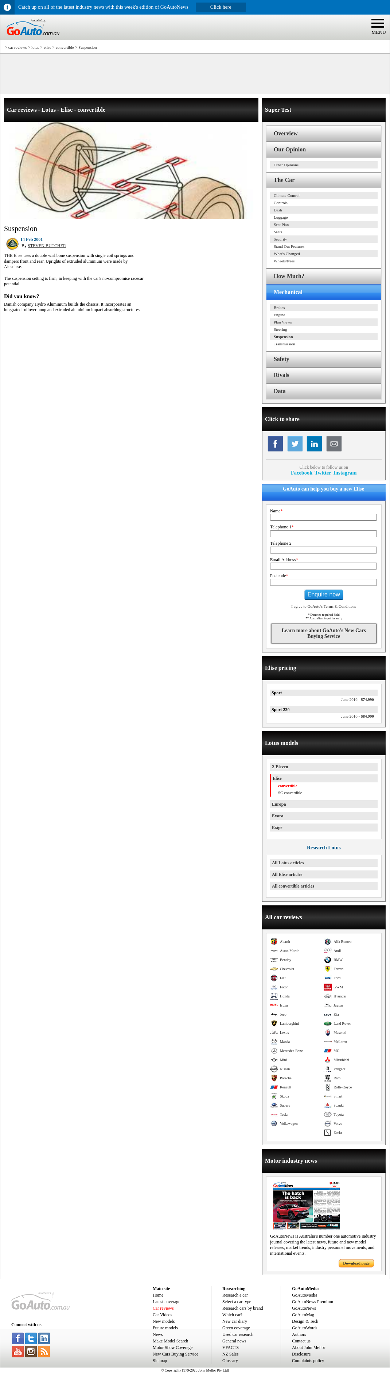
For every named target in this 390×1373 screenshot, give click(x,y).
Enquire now (324, 594)
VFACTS (230, 1347)
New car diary (234, 1321)
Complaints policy (308, 1360)
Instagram (345, 473)
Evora (277, 815)
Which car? (232, 1314)
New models (164, 1321)
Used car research (237, 1334)
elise (47, 47)
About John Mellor (308, 1347)
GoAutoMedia (304, 1295)
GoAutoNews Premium (312, 1301)
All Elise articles (287, 874)
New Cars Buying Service (175, 1354)
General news (234, 1341)
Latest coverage (166, 1301)
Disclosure (301, 1354)
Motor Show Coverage (172, 1347)
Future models (165, 1327)
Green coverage (236, 1327)
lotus (35, 47)
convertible (65, 47)
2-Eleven (280, 766)
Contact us (301, 1341)
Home (158, 1295)
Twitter (323, 473)
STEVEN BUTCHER (47, 245)
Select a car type (236, 1301)
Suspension (87, 47)
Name (276, 510)
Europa (279, 804)
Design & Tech (305, 1321)
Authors (299, 1334)
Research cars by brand (242, 1308)
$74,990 (357, 699)
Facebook (301, 473)
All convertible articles (293, 886)
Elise (277, 778)
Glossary (230, 1360)
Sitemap (160, 1360)
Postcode (279, 575)
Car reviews (163, 1308)
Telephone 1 (282, 526)
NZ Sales (230, 1354)
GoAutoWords (304, 1327)
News (158, 1334)
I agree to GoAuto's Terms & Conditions (323, 606)
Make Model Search (170, 1341)
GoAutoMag (303, 1314)
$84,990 (357, 716)
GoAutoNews (304, 1308)
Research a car (235, 1295)
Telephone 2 (281, 543)
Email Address (284, 559)
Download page (356, 1263)
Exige (277, 827)
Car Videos (162, 1314)
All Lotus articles (288, 862)
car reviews (17, 47)
